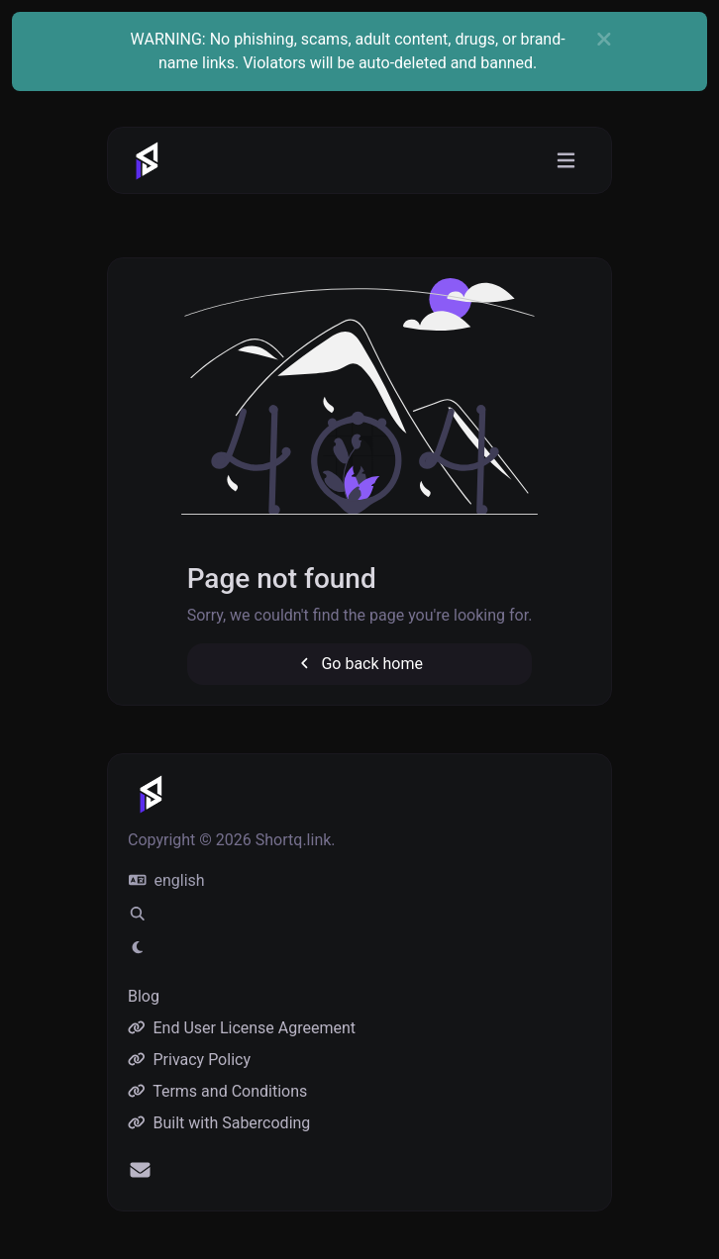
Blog (143, 996)
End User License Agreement (242, 1027)
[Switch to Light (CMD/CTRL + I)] (138, 948)
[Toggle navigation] (566, 161)
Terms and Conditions (217, 1091)
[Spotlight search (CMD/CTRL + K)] (138, 914)
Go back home (359, 663)
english (167, 880)
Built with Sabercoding (219, 1123)
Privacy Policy (189, 1059)
